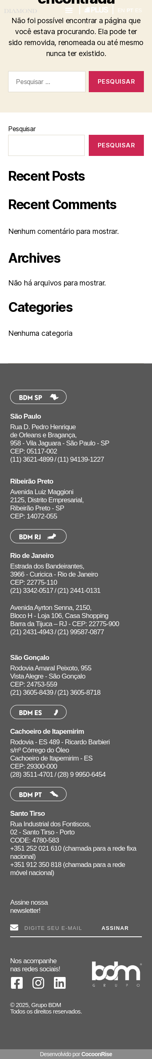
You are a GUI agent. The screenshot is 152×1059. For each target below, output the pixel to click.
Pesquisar (22, 129)
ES (138, 10)
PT (129, 10)
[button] (69, 10)
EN (121, 10)
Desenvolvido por (76, 1054)
